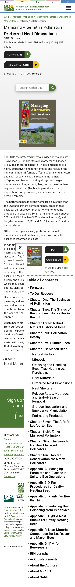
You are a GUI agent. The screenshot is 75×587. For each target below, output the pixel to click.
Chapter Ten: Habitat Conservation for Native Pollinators (48, 459)
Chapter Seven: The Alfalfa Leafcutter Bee (50, 423)
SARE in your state (13, 450)
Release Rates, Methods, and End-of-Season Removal (50, 397)
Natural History (43, 354)
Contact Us (9, 476)
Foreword (37, 287)
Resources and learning (16, 446)
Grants (7, 439)
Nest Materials (43, 378)
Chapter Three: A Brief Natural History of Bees (47, 325)
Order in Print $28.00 (18, 65)
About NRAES (40, 571)
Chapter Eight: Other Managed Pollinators (45, 433)
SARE (7, 16)
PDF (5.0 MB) (14, 54)
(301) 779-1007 (21, 73)
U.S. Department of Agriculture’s (21, 516)
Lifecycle (39, 359)
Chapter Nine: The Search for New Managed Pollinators (49, 445)
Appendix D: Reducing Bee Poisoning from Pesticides (50, 508)
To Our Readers (41, 293)
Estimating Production (48, 415)
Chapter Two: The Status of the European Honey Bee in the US (50, 313)
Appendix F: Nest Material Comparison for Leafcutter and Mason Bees (50, 533)
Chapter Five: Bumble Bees (50, 343)
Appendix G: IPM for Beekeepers (45, 545)
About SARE (39, 577)
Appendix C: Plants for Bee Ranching (50, 498)
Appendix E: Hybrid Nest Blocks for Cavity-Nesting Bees (49, 520)
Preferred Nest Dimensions (52, 383)
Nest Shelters (42, 388)
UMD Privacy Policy (12, 536)
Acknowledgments (44, 559)
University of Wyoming (14, 532)
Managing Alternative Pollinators (39, 16)
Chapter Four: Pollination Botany (48, 335)
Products (16, 16)
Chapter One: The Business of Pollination (50, 301)
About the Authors (43, 565)
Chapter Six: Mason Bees (48, 349)
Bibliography (39, 553)
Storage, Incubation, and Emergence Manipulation (50, 408)
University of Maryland (17, 513)
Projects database (13, 443)
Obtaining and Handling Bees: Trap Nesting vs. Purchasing (49, 368)
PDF (53, 249)
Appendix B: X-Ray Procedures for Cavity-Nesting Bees (47, 486)
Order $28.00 (53, 259)
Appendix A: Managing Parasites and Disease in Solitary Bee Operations (48, 472)
